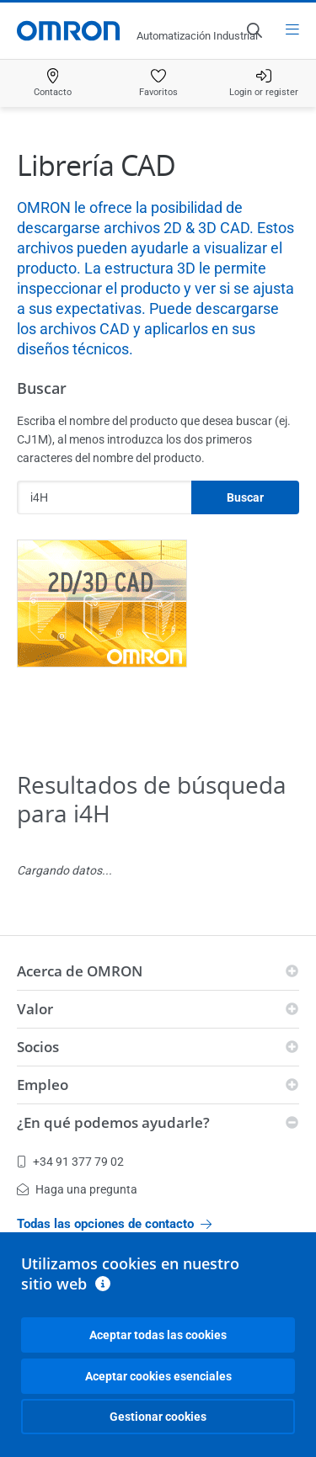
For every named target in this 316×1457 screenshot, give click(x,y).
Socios (38, 1046)
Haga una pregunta (77, 1189)
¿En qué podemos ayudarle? (113, 1122)
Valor (35, 1008)
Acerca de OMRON (79, 971)
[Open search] (253, 30)
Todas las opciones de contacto (114, 1223)
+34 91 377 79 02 (70, 1161)
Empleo (42, 1084)
